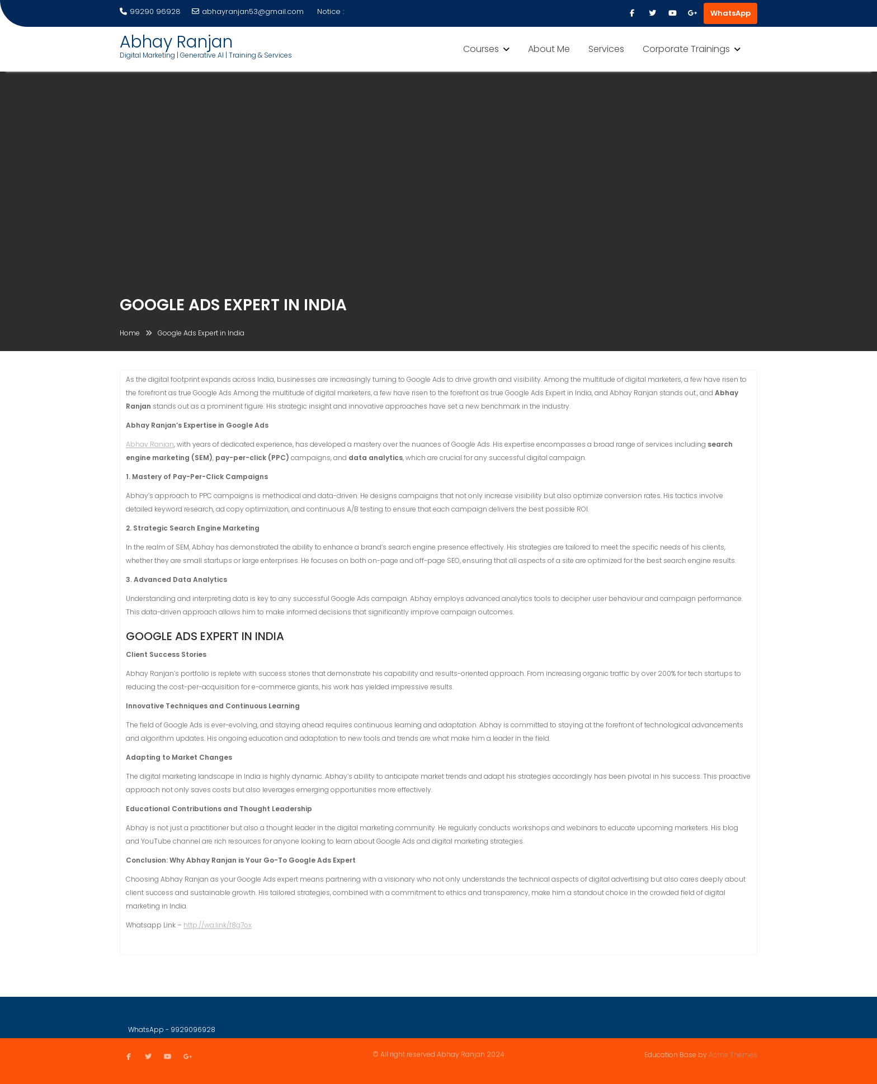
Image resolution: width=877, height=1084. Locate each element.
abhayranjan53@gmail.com (248, 11)
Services (606, 48)
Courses (481, 48)
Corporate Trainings (686, 48)
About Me (549, 48)
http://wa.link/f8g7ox (217, 926)
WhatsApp (730, 13)
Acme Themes (733, 1054)
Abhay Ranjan (176, 42)
